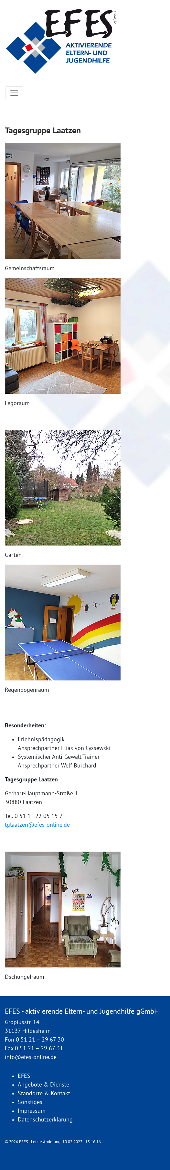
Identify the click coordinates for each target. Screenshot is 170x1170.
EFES (24, 1076)
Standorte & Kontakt (44, 1093)
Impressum (32, 1111)
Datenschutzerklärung (45, 1119)
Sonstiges (30, 1102)
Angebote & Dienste (43, 1084)
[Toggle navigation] (14, 92)
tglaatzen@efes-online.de (37, 825)
